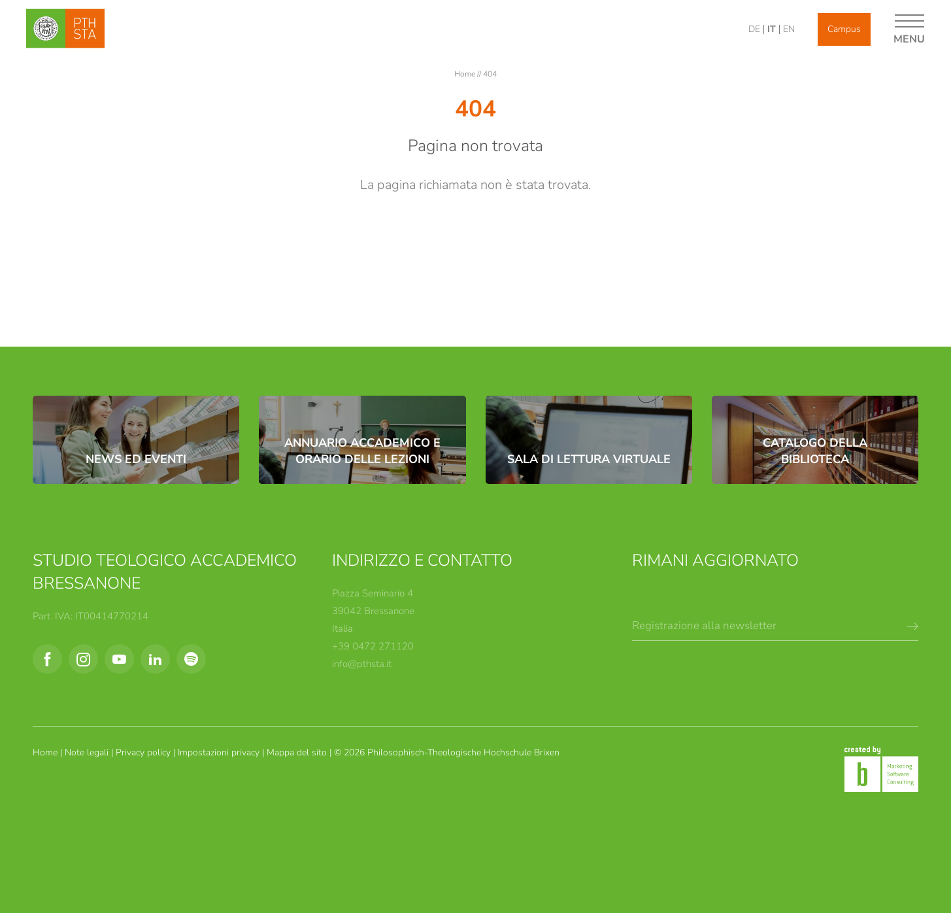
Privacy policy (144, 752)
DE (754, 29)
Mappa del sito (298, 752)
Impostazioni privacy (220, 752)
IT (771, 29)
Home (465, 74)
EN (789, 29)
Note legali (88, 752)
